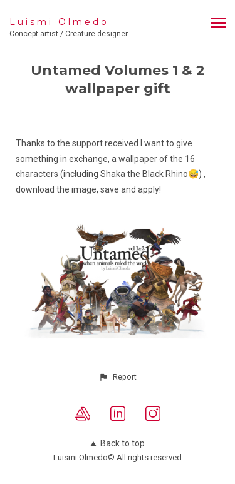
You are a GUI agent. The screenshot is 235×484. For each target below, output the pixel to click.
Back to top (117, 443)
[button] (117, 377)
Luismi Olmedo (59, 22)
